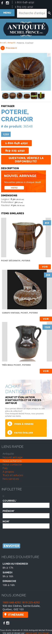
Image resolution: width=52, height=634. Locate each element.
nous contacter (12, 464)
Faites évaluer (20, 432)
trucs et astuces (13, 475)
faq (5, 468)
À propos (8, 471)
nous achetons (12, 460)
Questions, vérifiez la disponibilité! (26, 159)
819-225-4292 (15, 150)
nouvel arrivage (13, 457)
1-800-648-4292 (16, 143)
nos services (11, 478)
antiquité (8, 453)
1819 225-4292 (31, 602)
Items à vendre (20, 423)
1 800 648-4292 (24, 2)
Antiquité (11, 42)
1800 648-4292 (12, 602)
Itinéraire (16, 614)
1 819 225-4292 (24, 6)
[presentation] (24, 534)
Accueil (3, 42)
